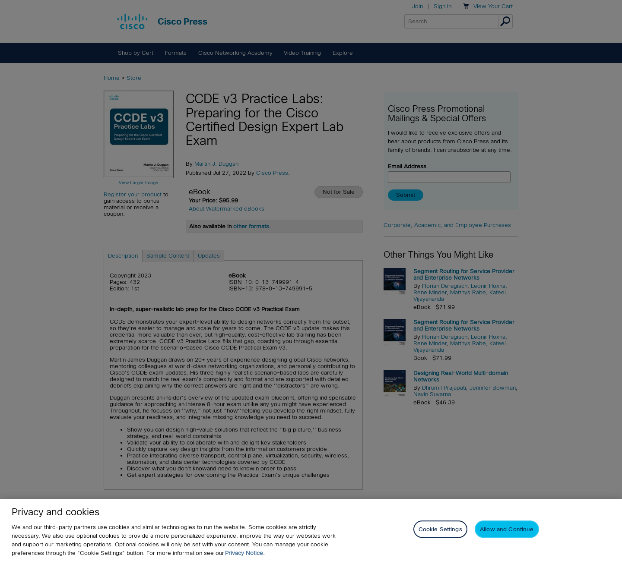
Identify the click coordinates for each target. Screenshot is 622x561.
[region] (311, 530)
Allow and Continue (506, 529)
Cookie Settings (440, 529)
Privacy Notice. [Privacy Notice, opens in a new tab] (245, 553)
